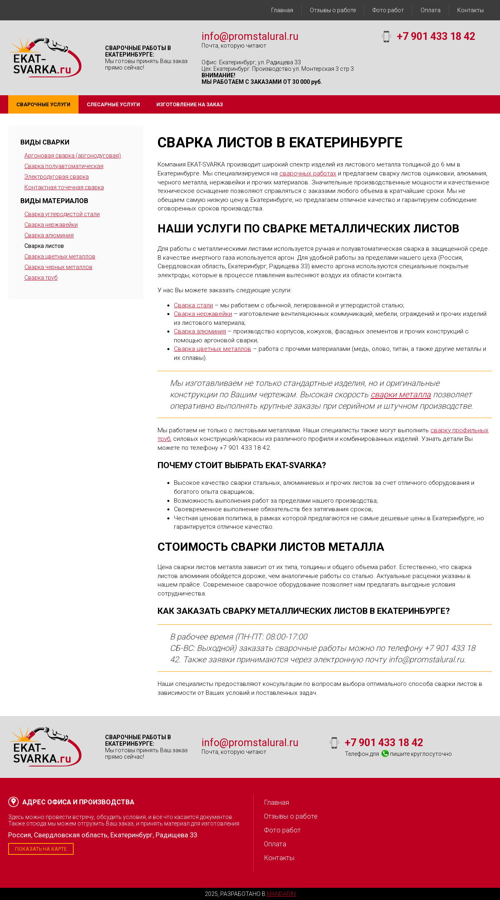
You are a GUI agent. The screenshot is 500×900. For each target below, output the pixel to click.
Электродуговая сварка (56, 176)
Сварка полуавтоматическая (63, 166)
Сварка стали (193, 305)
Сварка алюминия (49, 235)
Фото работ (388, 10)
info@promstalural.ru (250, 36)
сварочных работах (307, 173)
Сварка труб (40, 277)
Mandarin (281, 894)
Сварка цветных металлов (59, 256)
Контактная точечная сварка (64, 187)
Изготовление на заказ (189, 104)
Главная (282, 10)
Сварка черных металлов (58, 267)
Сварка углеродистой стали (62, 214)
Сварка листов (44, 246)
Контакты (470, 10)
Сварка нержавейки (51, 224)
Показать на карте (41, 849)
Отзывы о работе (333, 10)
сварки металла (401, 394)
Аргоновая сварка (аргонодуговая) (72, 155)
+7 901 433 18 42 (436, 36)
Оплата (431, 10)
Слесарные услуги (113, 104)
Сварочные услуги (43, 104)
